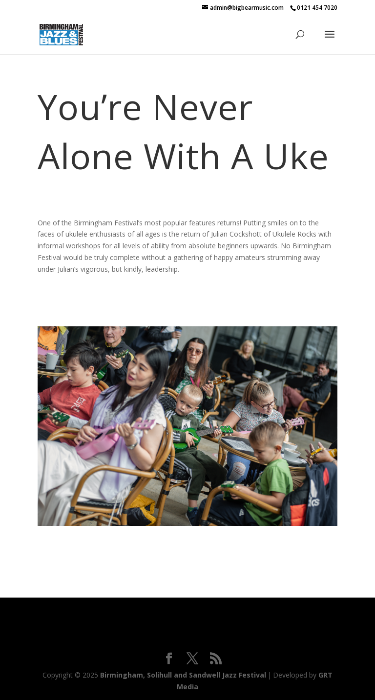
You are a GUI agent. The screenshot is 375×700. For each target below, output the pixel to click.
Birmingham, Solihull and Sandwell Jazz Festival (183, 675)
